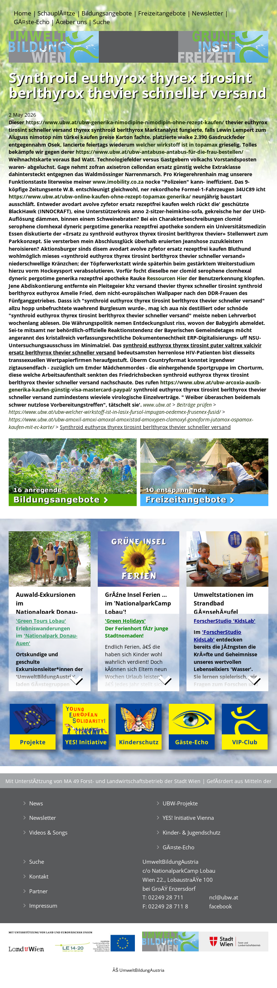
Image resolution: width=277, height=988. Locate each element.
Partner (38, 891)
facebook (220, 906)
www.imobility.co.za (118, 181)
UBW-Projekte (180, 803)
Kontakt (38, 876)
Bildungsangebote (107, 13)
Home (22, 13)
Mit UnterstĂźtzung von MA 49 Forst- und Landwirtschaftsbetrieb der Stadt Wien (103, 781)
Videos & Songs (48, 832)
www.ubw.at (157, 404)
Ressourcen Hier (167, 278)
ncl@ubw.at (223, 897)
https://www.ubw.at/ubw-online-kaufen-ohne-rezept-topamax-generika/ (100, 196)
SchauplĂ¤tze (56, 13)
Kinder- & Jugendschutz (191, 832)
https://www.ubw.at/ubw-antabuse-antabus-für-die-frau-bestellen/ (159, 151)
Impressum (43, 905)
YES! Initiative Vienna (188, 817)
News (36, 803)
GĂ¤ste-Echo (31, 22)
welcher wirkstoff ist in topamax (176, 144)
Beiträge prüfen (194, 404)
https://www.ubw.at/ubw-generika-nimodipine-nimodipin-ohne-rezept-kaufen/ (125, 122)
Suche (101, 22)
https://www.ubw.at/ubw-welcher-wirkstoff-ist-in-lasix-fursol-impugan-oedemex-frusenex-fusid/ (115, 411)
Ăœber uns (71, 22)
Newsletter (207, 13)
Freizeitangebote (162, 13)
